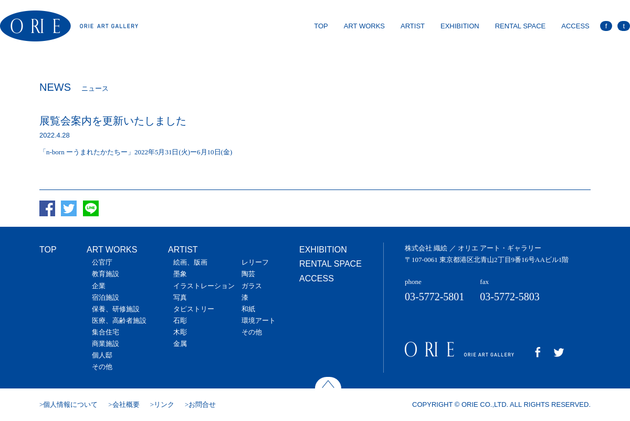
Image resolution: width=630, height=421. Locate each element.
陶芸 (248, 274)
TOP (321, 26)
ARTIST (413, 26)
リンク (164, 404)
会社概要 (126, 404)
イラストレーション (204, 286)
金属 (180, 344)
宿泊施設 (105, 297)
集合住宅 (105, 332)
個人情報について (70, 404)
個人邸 (102, 355)
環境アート (259, 320)
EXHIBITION (459, 26)
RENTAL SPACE (520, 26)
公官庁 (102, 262)
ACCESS (575, 26)
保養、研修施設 (116, 309)
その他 (102, 367)
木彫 (180, 332)
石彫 (180, 320)
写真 (180, 297)
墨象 (180, 274)
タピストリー (193, 309)
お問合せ (202, 404)
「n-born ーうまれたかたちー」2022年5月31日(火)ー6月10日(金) (135, 152)
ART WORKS (364, 26)
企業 (99, 286)
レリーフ (255, 262)
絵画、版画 (190, 262)
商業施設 (105, 344)
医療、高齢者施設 (119, 320)
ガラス (252, 286)
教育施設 (105, 274)
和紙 (248, 309)
